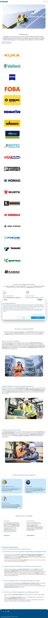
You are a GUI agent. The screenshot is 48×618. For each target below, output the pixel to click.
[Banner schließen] (44, 299)
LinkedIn (5, 611)
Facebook (1, 611)
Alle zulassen (38, 317)
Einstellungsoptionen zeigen (38, 314)
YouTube (8, 611)
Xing (3, 611)
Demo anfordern (6, 42)
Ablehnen (23, 317)
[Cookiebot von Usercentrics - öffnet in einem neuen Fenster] (38, 300)
